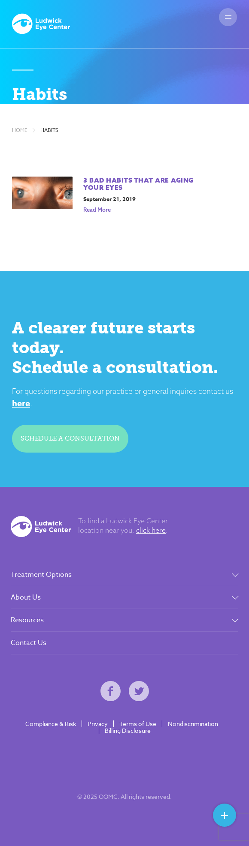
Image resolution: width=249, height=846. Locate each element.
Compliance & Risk (50, 723)
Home (19, 130)
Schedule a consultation (70, 438)
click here (151, 530)
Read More (97, 209)
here (21, 403)
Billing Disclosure (128, 730)
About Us (26, 597)
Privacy (98, 723)
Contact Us (28, 643)
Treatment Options (41, 575)
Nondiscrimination (193, 723)
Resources (27, 620)
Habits (49, 130)
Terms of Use (137, 723)
